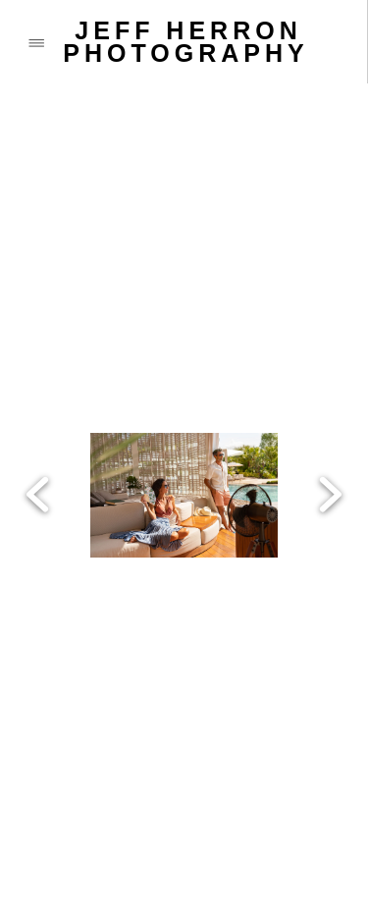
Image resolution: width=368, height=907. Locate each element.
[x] (108, 800)
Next (330, 402)
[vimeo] (265, 800)
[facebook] (29, 800)
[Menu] (36, 41)
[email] (108, 849)
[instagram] (186, 800)
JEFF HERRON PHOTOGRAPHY (185, 42)
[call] (29, 849)
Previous (38, 402)
